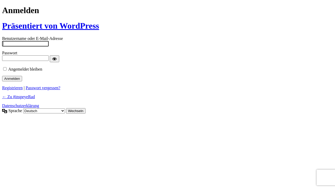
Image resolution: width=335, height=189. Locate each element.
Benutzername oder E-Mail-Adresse (32, 38)
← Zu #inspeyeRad (18, 96)
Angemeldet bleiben (25, 69)
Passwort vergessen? (43, 88)
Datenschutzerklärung (20, 105)
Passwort (9, 53)
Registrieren (12, 88)
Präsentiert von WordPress (50, 25)
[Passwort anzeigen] (54, 58)
